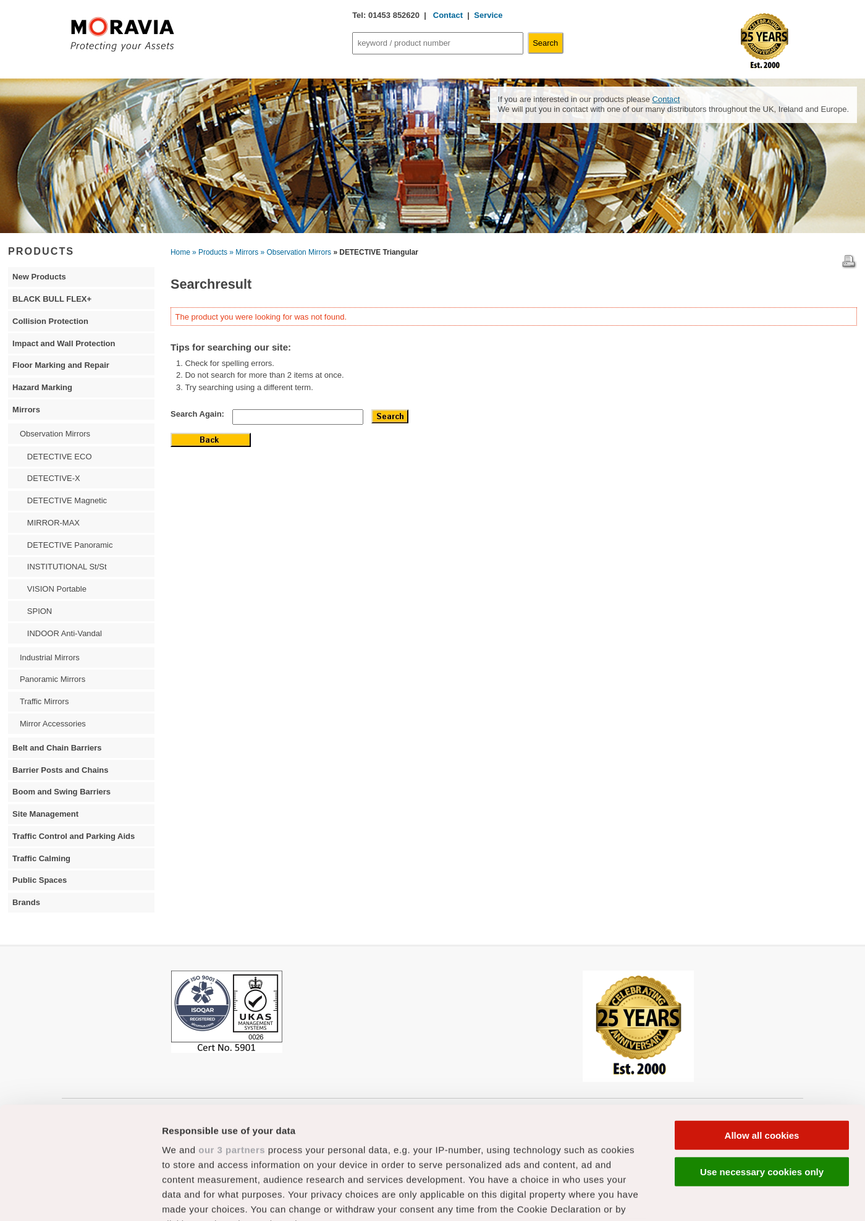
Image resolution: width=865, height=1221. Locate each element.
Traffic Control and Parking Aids (73, 836)
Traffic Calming (41, 858)
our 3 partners (231, 1044)
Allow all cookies (762, 1030)
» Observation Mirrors (296, 252)
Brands (26, 902)
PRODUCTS (41, 251)
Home (180, 252)
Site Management (45, 814)
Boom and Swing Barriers (61, 791)
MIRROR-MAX (53, 522)
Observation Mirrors (55, 433)
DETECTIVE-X (53, 478)
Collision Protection (50, 321)
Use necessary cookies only (762, 1066)
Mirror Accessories (53, 723)
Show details (648, 1196)
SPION (39, 611)
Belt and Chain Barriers (57, 747)
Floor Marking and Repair (60, 365)
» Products (209, 252)
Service (488, 15)
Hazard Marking (42, 387)
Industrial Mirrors (50, 657)
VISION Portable (56, 588)
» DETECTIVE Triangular (375, 252)
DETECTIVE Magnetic (67, 500)
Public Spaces (39, 880)
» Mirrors (243, 252)
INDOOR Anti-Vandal (64, 633)
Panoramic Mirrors (52, 679)
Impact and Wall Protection (63, 343)
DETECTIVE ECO (59, 456)
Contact (447, 15)
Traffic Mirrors (44, 701)
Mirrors (26, 409)
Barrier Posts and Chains (60, 770)
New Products (39, 276)
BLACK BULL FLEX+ (51, 299)
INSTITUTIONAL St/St (67, 566)
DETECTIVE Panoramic (70, 545)
